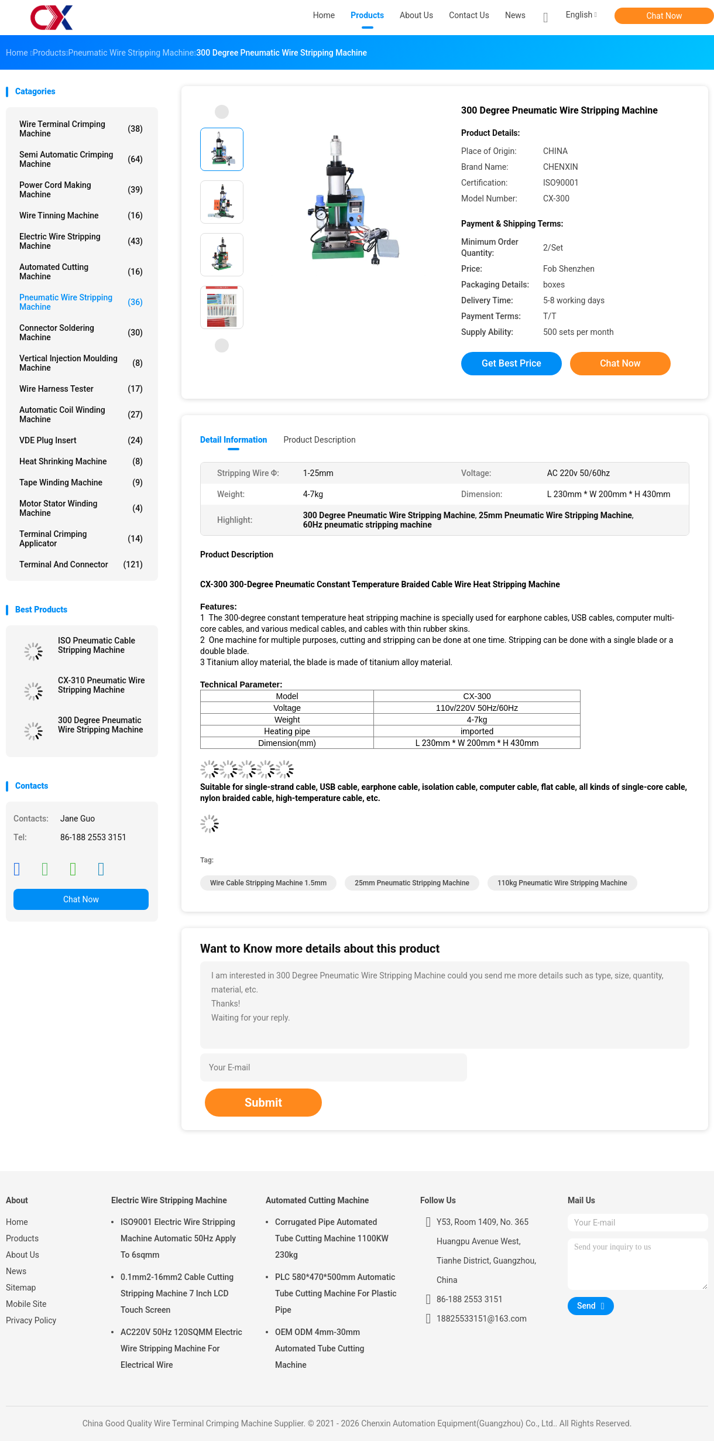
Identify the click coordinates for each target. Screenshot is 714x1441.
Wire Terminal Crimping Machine (81, 128)
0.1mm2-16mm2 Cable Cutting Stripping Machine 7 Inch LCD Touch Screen (177, 1293)
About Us (22, 1254)
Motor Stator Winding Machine (81, 508)
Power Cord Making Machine (81, 189)
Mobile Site (26, 1304)
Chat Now (664, 15)
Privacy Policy (31, 1320)
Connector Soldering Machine (81, 332)
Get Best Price (511, 363)
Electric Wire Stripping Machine (81, 241)
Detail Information (233, 439)
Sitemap (21, 1287)
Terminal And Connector (81, 564)
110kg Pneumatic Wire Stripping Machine (562, 883)
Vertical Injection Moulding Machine (81, 363)
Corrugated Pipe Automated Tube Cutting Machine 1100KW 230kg (332, 1238)
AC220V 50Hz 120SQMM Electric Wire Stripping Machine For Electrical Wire (181, 1348)
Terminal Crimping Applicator (81, 538)
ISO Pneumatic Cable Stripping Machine (96, 645)
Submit (263, 1103)
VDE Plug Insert (81, 440)
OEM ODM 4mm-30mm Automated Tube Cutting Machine (320, 1348)
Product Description (319, 439)
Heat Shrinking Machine (81, 461)
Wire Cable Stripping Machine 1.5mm (268, 883)
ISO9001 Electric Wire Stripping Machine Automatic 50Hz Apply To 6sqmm (178, 1238)
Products (22, 1238)
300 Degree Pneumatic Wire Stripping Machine (100, 725)
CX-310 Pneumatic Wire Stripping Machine (101, 685)
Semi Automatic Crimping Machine (81, 159)
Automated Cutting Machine (81, 271)
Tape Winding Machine (81, 482)
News (16, 1271)
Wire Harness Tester (81, 389)
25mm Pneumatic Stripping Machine (412, 883)
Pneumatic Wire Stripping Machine (81, 302)
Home (17, 1222)
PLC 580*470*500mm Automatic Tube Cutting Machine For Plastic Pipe (336, 1293)
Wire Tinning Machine (81, 215)
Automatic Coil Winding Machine (81, 414)
